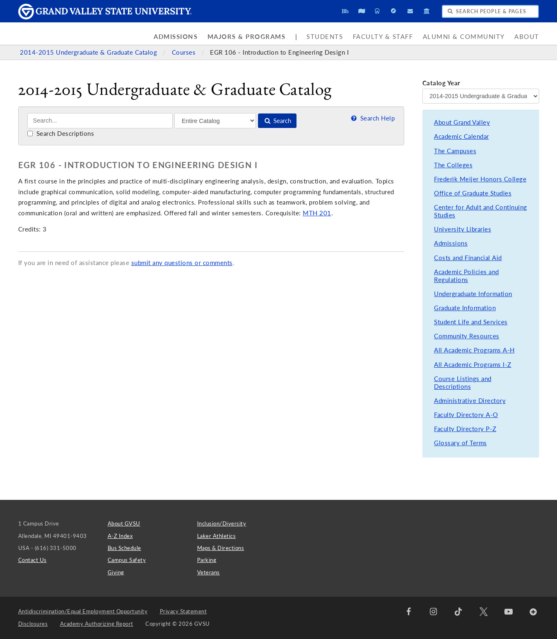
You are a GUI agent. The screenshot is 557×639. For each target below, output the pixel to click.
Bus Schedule (124, 548)
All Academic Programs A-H (474, 350)
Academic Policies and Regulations (466, 276)
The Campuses (455, 150)
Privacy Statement (183, 611)
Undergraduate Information (473, 293)
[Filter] (215, 120)
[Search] (100, 120)
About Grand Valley (462, 122)
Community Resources (466, 336)
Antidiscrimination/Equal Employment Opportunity (83, 611)
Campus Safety (127, 560)
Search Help (372, 118)
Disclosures (33, 623)
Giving (116, 572)
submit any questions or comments (182, 262)
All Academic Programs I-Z (472, 364)
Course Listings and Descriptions (463, 383)
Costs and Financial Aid (468, 257)
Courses (185, 52)
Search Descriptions (60, 133)
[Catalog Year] (480, 96)
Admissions (176, 36)
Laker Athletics (216, 536)
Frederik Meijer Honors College (480, 179)
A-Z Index (120, 536)
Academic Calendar (461, 136)
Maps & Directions (220, 548)
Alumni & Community (464, 36)
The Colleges (453, 165)
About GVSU (124, 523)
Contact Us (32, 560)
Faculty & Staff (383, 36)
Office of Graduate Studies (472, 193)
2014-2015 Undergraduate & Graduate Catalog (89, 52)
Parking (207, 560)
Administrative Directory (470, 400)
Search (277, 120)
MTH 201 (317, 213)
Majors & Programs (246, 36)
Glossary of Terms (460, 442)
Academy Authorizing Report (96, 623)
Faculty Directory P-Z (465, 428)
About (526, 36)
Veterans (208, 572)
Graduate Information (465, 307)
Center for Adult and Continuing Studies (480, 211)
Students (324, 36)
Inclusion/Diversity (221, 523)
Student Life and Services (471, 322)
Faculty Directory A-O (466, 414)
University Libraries (462, 229)
